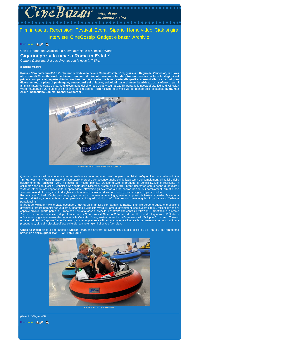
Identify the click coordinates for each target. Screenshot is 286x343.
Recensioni (61, 30)
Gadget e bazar (113, 37)
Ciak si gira (166, 30)
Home (23, 44)
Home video (139, 30)
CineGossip (82, 37)
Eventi (101, 30)
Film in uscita (34, 30)
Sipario (117, 30)
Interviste (58, 37)
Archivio (140, 37)
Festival (83, 30)
